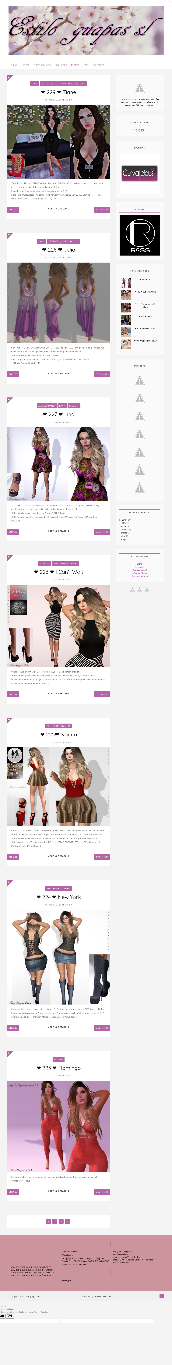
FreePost (53, 242)
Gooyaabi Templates (103, 1301)
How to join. (67, 1285)
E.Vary (34, 84)
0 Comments (102, 375)
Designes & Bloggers (122, 1256)
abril (123, 536)
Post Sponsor (42, 65)
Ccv (48, 729)
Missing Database (120, 1259)
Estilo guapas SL (32, 1301)
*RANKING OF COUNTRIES (74, 1269)
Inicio (14, 65)
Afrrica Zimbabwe (69, 1256)
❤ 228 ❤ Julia (58, 250)
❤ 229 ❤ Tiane (58, 92)
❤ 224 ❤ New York (58, 900)
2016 (124, 523)
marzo (124, 533)
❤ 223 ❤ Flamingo (59, 1072)
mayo (124, 539)
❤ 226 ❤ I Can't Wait (58, 574)
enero (124, 526)
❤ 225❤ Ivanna (58, 737)
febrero (124, 530)
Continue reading (58, 210)
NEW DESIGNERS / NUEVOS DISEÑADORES (31, 1272)
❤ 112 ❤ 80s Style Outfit (145, 292)
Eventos (58, 1063)
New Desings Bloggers (74, 84)
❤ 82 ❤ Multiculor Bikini (145, 329)
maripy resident (64, 100)
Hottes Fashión (49, 84)
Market (25, 65)
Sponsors (61, 65)
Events (75, 65)
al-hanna (45, 565)
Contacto (99, 65)
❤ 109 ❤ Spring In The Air (145, 341)
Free (86, 65)
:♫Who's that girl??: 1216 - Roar (127, 1262)
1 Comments (102, 210)
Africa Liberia (67, 1260)
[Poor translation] (10, 1320)
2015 (124, 520)
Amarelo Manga (46, 407)
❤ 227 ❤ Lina (58, 416)
